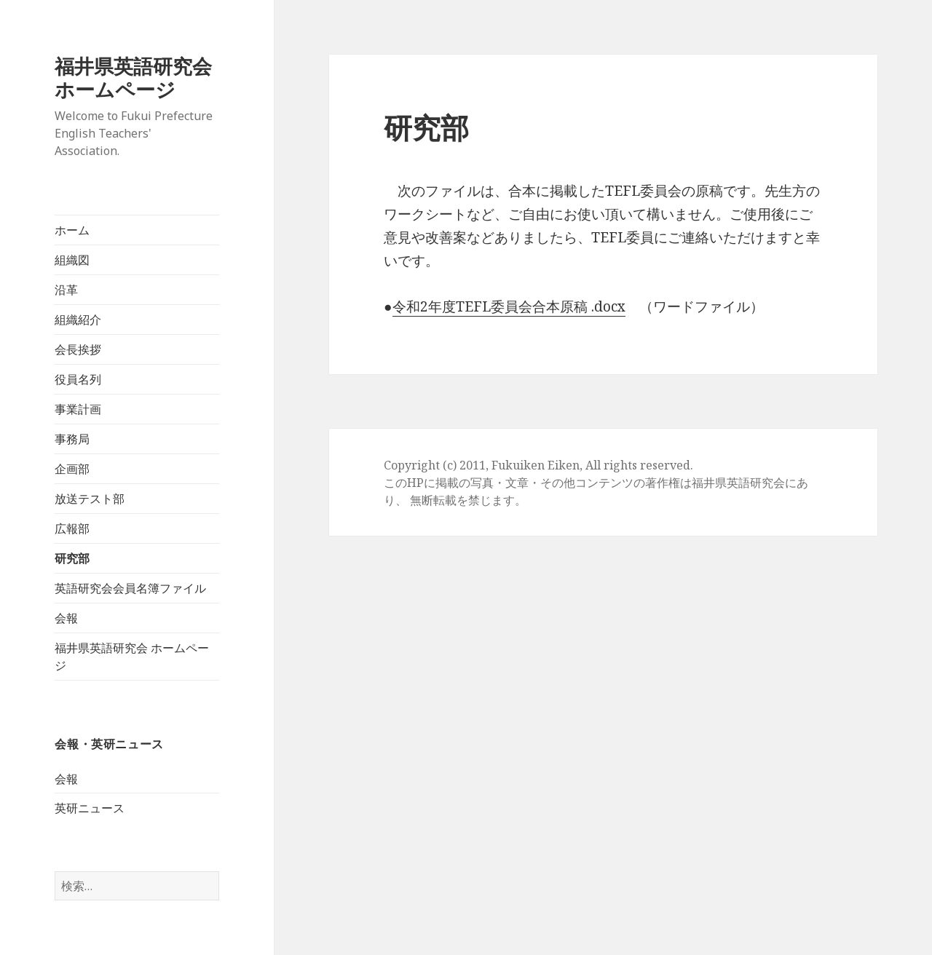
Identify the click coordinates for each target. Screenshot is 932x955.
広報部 (72, 528)
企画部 (72, 469)
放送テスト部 (90, 499)
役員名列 (78, 379)
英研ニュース (90, 808)
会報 (66, 618)
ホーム (72, 230)
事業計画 (78, 409)
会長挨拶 (78, 349)
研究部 (72, 558)
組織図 (72, 260)
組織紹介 (78, 320)
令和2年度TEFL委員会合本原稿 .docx (508, 306)
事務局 (72, 439)
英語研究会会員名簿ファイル (130, 588)
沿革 (66, 290)
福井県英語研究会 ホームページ (143, 77)
